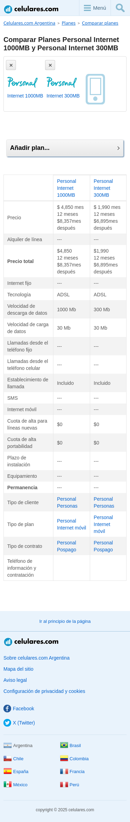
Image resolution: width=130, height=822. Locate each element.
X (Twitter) (19, 723)
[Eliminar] (11, 65)
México (15, 784)
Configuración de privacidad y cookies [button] (44, 691)
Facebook (18, 708)
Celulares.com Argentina (31, 9)
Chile (13, 758)
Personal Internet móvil (103, 524)
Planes (69, 23)
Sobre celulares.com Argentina (36, 658)
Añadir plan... (65, 147)
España (15, 771)
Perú (69, 784)
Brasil (70, 745)
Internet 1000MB (25, 96)
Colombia (74, 758)
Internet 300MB (63, 96)
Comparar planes (100, 23)
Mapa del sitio (18, 669)
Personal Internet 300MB (103, 188)
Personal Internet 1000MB (66, 188)
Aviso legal (15, 680)
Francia (72, 771)
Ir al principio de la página (64, 621)
